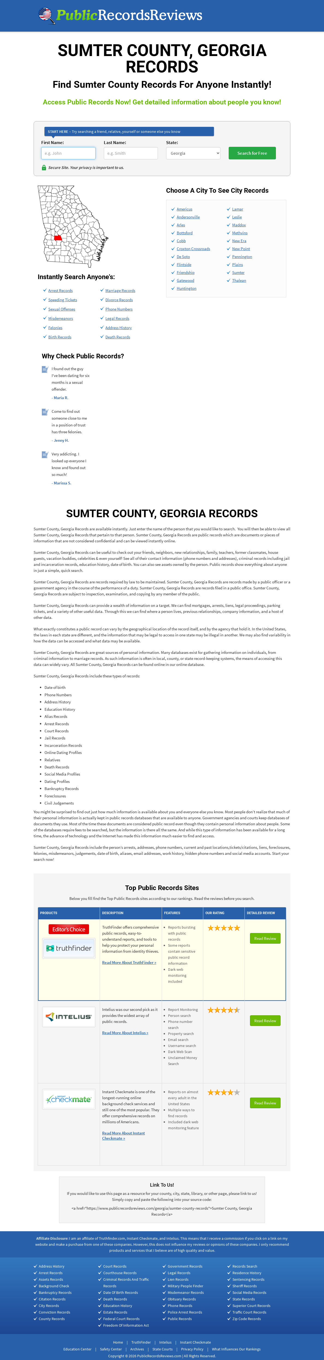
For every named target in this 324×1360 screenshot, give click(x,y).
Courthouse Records (120, 1272)
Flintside (184, 264)
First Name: (52, 142)
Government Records (185, 1266)
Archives (137, 1349)
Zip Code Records (246, 1318)
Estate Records (115, 1312)
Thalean (239, 280)
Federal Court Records (121, 1318)
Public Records (180, 1318)
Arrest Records (60, 290)
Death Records (117, 337)
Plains (237, 264)
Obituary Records (182, 1299)
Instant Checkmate (195, 1342)
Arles (181, 224)
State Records (243, 1299)
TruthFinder (141, 1342)
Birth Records (59, 337)
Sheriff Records (244, 1285)
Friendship (186, 272)
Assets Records (51, 1279)
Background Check (54, 1285)
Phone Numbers (118, 309)
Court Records (114, 1266)
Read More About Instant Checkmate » (123, 1135)
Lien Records (178, 1279)
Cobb (181, 240)
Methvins (240, 232)
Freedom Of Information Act (126, 1325)
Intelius (165, 1342)
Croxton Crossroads (193, 248)
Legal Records (117, 318)
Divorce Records (119, 299)
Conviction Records (54, 1312)
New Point (241, 248)
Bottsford (185, 232)
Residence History (246, 1272)
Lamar (237, 209)
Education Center (77, 1349)
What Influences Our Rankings (236, 1349)
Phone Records (180, 1305)
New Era (239, 240)
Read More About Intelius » (125, 1032)
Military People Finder (185, 1285)
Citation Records (52, 1299)
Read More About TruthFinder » (129, 962)
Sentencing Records (248, 1279)
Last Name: (115, 142)
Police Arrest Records (185, 1312)
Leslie (237, 217)
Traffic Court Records (249, 1312)
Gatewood (185, 280)
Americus (184, 209)
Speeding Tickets (62, 299)
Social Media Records (249, 1292)
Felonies (55, 327)
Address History (118, 327)
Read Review (265, 938)
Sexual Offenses (61, 309)
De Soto (183, 256)
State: (172, 142)
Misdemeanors (60, 318)
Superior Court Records (251, 1305)
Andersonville (188, 217)
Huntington (186, 288)
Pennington (242, 256)
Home (118, 1342)
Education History (117, 1305)
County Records (52, 1318)
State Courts (162, 1349)
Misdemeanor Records (186, 1292)
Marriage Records (120, 290)
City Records (49, 1305)
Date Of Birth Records (120, 1292)
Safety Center (111, 1349)
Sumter (238, 272)
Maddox (239, 224)
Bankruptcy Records (55, 1292)
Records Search (244, 1266)
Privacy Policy (192, 1349)
